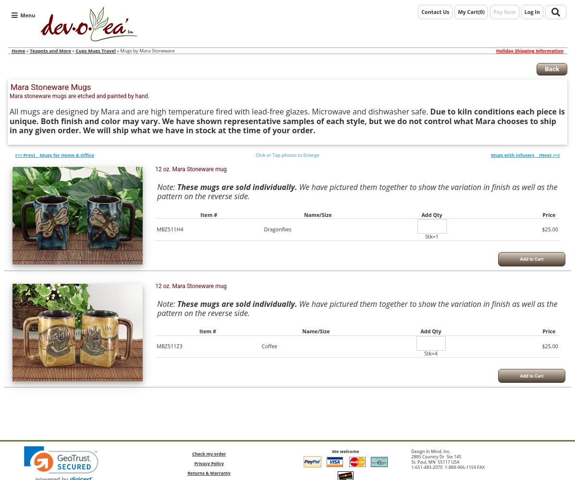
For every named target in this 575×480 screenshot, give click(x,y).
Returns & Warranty (208, 473)
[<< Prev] (54, 155)
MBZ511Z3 (170, 346)
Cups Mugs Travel (96, 51)
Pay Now (504, 11)
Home (18, 51)
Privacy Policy (208, 463)
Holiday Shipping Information (529, 50)
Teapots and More (50, 51)
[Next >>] (525, 155)
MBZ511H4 (170, 229)
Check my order (209, 454)
